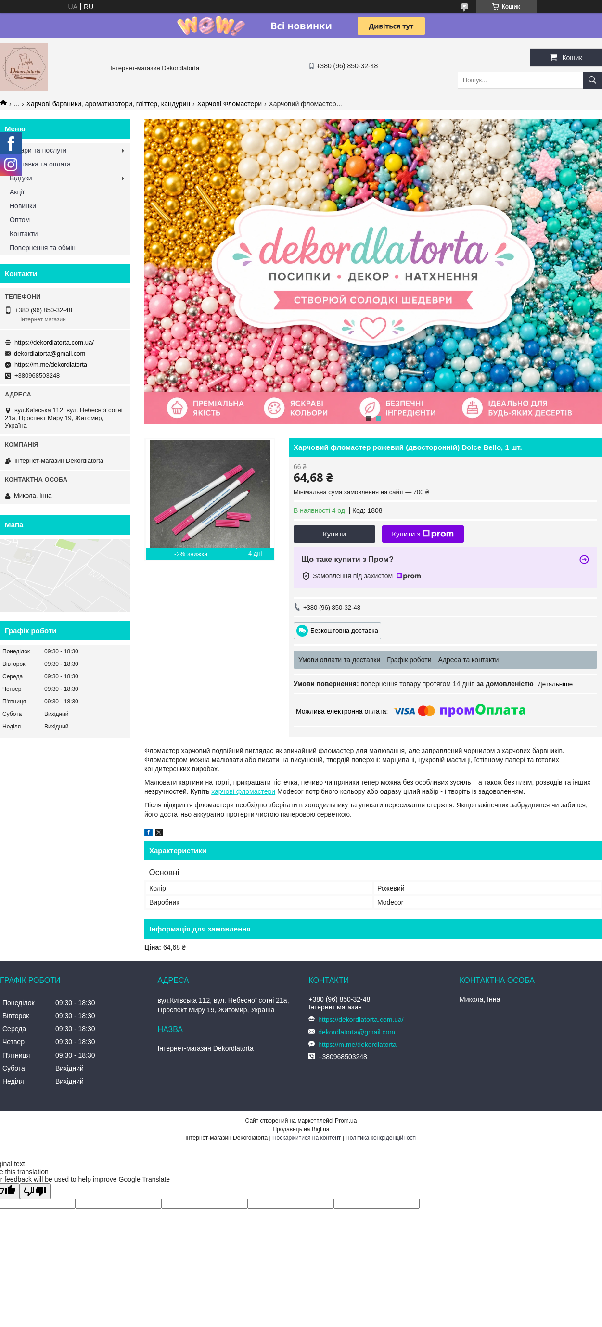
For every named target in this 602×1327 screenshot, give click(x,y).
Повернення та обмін (43, 248)
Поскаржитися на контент (306, 1138)
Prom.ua (346, 1120)
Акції (17, 192)
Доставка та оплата (40, 164)
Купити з (423, 534)
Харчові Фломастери (229, 104)
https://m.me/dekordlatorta (50, 364)
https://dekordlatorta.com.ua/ (54, 342)
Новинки (23, 206)
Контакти (24, 234)
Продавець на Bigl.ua (300, 1129)
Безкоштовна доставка (344, 630)
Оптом (20, 220)
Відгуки (21, 178)
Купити (334, 534)
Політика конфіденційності (381, 1138)
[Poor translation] (35, 1191)
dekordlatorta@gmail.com (49, 353)
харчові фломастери (243, 791)
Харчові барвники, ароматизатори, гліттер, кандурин (108, 104)
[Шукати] (592, 80)
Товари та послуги (38, 150)
